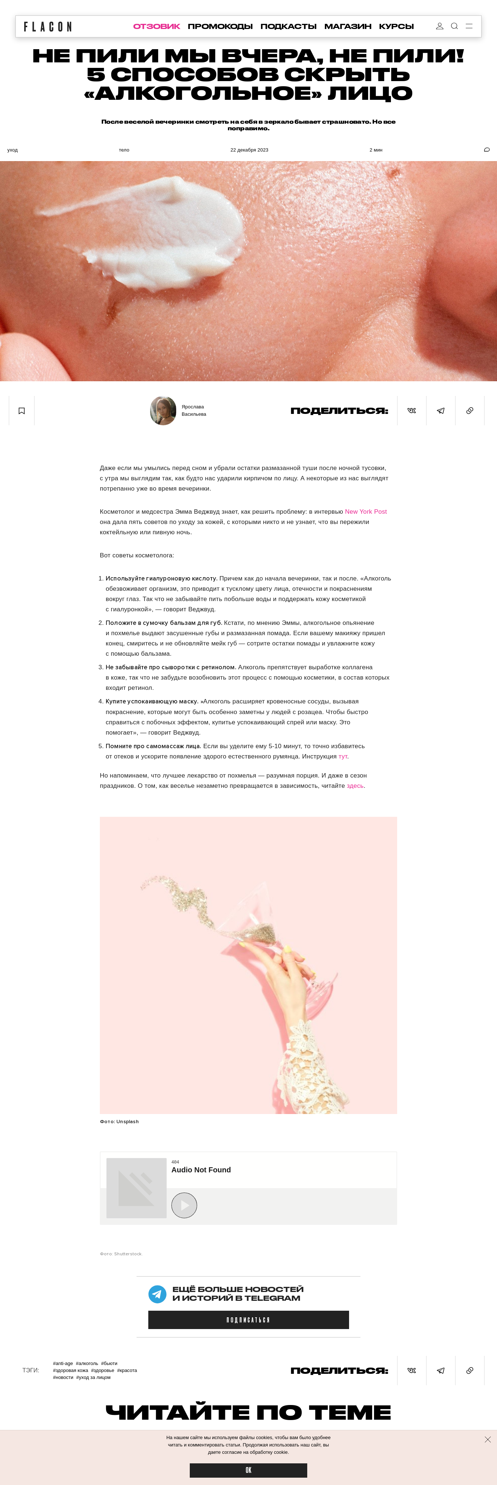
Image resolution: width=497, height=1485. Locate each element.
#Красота (127, 1370)
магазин (347, 26)
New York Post (366, 511)
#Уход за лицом (93, 1377)
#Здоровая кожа (70, 1370)
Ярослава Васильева (194, 410)
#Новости (63, 1377)
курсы (396, 26)
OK (248, 1470)
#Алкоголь (87, 1363)
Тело (124, 150)
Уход (12, 150)
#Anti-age (63, 1363)
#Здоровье (102, 1370)
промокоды (220, 26)
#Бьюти (109, 1363)
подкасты (289, 26)
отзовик (156, 26)
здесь (355, 785)
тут (343, 756)
